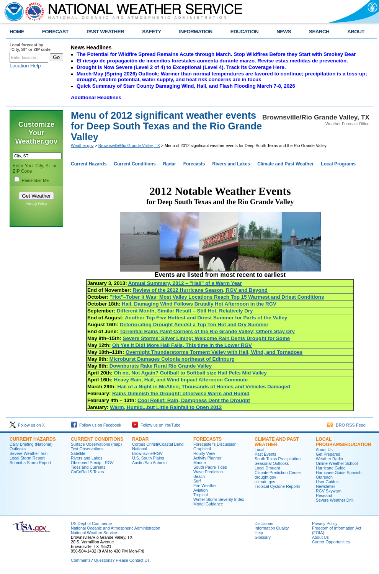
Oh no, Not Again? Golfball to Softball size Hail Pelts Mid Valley (190, 373)
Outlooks (18, 448)
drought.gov (265, 477)
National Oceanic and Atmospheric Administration (115, 528)
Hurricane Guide (331, 468)
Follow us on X (27, 425)
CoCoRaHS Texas (87, 471)
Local (259, 449)
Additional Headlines (96, 97)
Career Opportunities (331, 542)
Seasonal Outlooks (272, 463)
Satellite (78, 453)
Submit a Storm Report (30, 462)
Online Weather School (337, 463)
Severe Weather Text (28, 453)
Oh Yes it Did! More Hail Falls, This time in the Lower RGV (182, 345)
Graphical (202, 448)
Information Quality (272, 528)
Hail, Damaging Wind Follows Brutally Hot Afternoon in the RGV (199, 304)
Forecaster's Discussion (215, 444)
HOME (17, 31)
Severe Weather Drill (334, 500)
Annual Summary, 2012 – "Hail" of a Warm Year (185, 283)
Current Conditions (134, 164)
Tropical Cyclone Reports (277, 486)
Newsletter (325, 486)
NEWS (283, 31)
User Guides (327, 481)
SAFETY (151, 31)
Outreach (324, 477)
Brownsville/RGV (147, 453)
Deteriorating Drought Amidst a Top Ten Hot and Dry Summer (194, 324)
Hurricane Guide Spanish (338, 472)
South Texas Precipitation (278, 458)
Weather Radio (329, 458)
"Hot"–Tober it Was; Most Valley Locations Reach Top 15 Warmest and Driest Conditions (217, 297)
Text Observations (87, 448)
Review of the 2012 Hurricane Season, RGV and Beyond (200, 290)
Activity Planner (207, 458)
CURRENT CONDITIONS (97, 439)
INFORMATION (195, 31)
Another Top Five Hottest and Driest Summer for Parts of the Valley (206, 318)
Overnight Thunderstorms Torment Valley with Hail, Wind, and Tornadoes (214, 352)
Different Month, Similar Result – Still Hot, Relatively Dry (185, 311)
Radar (169, 164)
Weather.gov (82, 145)
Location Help (25, 66)
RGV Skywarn (328, 491)
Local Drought (267, 468)
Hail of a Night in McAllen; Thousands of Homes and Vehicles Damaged (203, 386)
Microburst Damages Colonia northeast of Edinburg (172, 359)
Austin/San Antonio (149, 462)
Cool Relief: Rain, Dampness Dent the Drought (193, 400)
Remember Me (35, 180)
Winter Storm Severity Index (218, 499)
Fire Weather (205, 485)
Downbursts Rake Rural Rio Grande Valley (160, 366)
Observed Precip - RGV (92, 462)
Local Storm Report (27, 458)
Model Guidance (208, 504)
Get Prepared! (328, 454)
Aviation (200, 490)
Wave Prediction (208, 471)
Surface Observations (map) (96, 444)
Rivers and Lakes (231, 164)
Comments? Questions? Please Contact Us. (110, 560)
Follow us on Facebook (96, 425)
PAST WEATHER (105, 31)
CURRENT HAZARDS (33, 439)
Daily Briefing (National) (31, 444)
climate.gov (265, 481)
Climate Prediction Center (278, 472)
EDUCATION (244, 31)
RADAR (140, 439)
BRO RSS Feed (346, 425)
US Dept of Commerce (91, 523)
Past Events (265, 454)
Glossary (263, 537)
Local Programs (338, 164)
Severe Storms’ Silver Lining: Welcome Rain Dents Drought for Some (206, 338)
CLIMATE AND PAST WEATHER (277, 442)
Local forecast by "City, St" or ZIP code (30, 47)
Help (259, 532)
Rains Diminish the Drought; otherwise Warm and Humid (181, 393)
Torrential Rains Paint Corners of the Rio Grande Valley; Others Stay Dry (206, 331)
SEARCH (319, 31)
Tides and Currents (88, 467)
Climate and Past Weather (285, 164)
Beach (199, 476)
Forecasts (194, 164)
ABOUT (355, 31)
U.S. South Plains (148, 458)
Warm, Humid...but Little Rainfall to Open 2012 (166, 407)
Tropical (200, 494)
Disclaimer (264, 523)
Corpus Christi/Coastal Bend (157, 444)
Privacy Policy (36, 204)
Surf (197, 481)
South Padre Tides (210, 467)
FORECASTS (207, 439)
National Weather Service (94, 532)
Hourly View (204, 453)
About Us (324, 449)
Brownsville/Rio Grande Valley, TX (129, 145)
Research (324, 495)
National (139, 448)
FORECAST (55, 31)
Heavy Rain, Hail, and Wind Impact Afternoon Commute (181, 380)
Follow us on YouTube (156, 425)
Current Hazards (88, 164)
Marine (199, 462)
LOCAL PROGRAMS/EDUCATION (343, 442)
